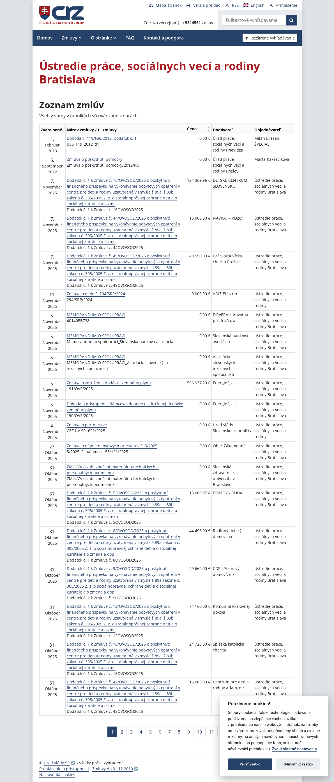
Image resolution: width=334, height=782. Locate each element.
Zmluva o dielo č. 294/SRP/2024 (96, 293)
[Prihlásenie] (283, 5)
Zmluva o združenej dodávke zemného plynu (109, 382)
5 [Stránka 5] (150, 732)
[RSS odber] (232, 5)
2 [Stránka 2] (122, 732)
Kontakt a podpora (164, 38)
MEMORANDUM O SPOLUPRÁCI (96, 314)
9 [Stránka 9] (188, 732)
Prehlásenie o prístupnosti (64, 768)
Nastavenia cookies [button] (57, 774)
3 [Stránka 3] (131, 732)
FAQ (130, 38)
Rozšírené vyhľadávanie (270, 38)
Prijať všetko (250, 764)
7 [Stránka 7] (169, 732)
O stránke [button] (101, 38)
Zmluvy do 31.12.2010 (112, 768)
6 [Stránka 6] (160, 732)
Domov (45, 38)
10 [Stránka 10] (199, 732)
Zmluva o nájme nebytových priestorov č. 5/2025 (112, 445)
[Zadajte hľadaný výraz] (254, 20)
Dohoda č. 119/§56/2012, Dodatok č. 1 (102, 138)
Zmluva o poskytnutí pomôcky (94, 159)
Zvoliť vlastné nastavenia (294, 749)
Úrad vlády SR (57, 762)
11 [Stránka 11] (211, 732)
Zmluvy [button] (69, 38)
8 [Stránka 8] (179, 732)
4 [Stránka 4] (141, 732)
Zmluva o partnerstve (87, 424)
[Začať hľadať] (291, 20)
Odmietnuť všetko (298, 764)
